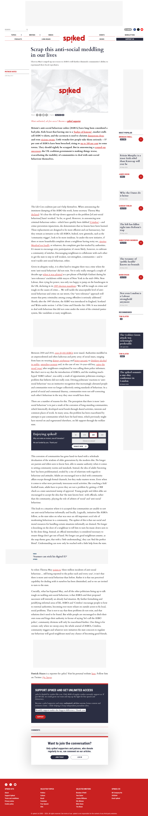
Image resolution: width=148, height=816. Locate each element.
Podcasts (18, 39)
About (7, 793)
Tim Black (79, 807)
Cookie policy (9, 804)
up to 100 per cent (89, 143)
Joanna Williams (81, 798)
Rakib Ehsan (124, 275)
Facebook (134, 29)
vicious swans (48, 139)
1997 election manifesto (65, 286)
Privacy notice (9, 801)
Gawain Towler (125, 206)
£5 (76, 435)
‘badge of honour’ (82, 131)
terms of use (68, 813)
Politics (58, 115)
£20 (93, 435)
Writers (32, 35)
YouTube (142, 29)
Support (40, 717)
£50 (102, 435)
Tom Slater (124, 316)
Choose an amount (89, 441)
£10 (84, 435)
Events (102, 35)
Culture (123, 139)
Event (122, 356)
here (94, 673)
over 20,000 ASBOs (64, 352)
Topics (13, 35)
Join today (59, 757)
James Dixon (124, 174)
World (122, 177)
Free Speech (44, 804)
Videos (50, 35)
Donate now (78, 446)
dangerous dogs (96, 135)
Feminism (43, 801)
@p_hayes (47, 677)
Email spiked (116, 798)
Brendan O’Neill (81, 793)
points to (57, 569)
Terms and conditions (12, 798)
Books (102, 39)
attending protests (49, 364)
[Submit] (27, 29)
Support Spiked (10, 795)
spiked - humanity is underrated (74, 39)
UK (63, 115)
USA (41, 807)
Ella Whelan (80, 801)
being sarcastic (81, 360)
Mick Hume (79, 804)
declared (35, 214)
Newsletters (130, 35)
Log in (127, 30)
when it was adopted (52, 274)
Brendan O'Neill (125, 137)
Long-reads (46, 39)
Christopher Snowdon (128, 240)
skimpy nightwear (61, 360)
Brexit (42, 798)
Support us (129, 39)
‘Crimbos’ (94, 222)
